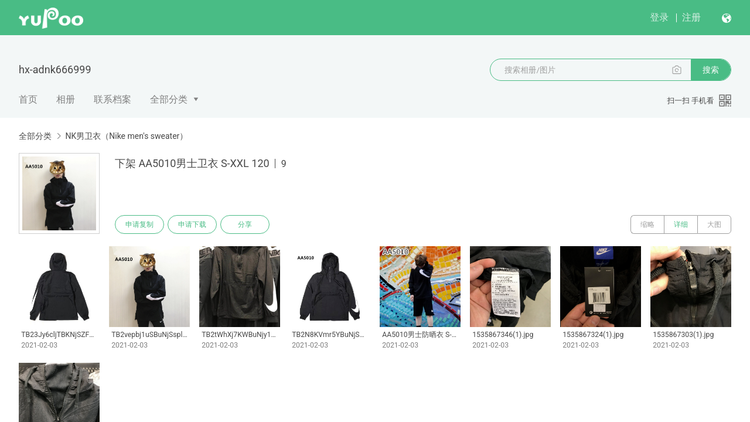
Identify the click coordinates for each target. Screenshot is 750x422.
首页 (28, 99)
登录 (659, 17)
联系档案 (112, 99)
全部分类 (169, 99)
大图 (714, 224)
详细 (681, 224)
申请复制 (139, 224)
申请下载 (192, 224)
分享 (245, 224)
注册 (691, 17)
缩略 (647, 224)
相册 (65, 99)
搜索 (711, 69)
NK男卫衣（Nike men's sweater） (126, 136)
